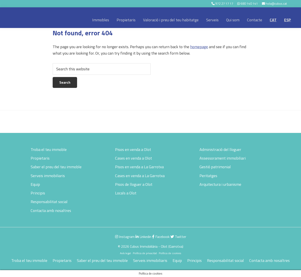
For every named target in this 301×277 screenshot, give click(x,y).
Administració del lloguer (220, 149)
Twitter (178, 236)
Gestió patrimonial (215, 167)
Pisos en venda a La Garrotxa (139, 167)
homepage (199, 47)
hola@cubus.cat (276, 3)
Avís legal (125, 253)
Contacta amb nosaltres (51, 211)
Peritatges (208, 176)
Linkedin (143, 236)
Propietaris (40, 158)
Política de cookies (170, 253)
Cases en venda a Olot (133, 158)
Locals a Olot (125, 193)
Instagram (125, 236)
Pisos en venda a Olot (133, 149)
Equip (35, 184)
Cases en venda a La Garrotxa (140, 176)
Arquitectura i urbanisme (220, 184)
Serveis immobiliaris (48, 176)
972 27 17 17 (224, 3)
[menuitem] (273, 20)
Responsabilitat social (49, 202)
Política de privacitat (145, 253)
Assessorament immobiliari (222, 158)
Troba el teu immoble (49, 149)
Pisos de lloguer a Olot (133, 184)
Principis (38, 193)
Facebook (160, 236)
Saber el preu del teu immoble (56, 167)
